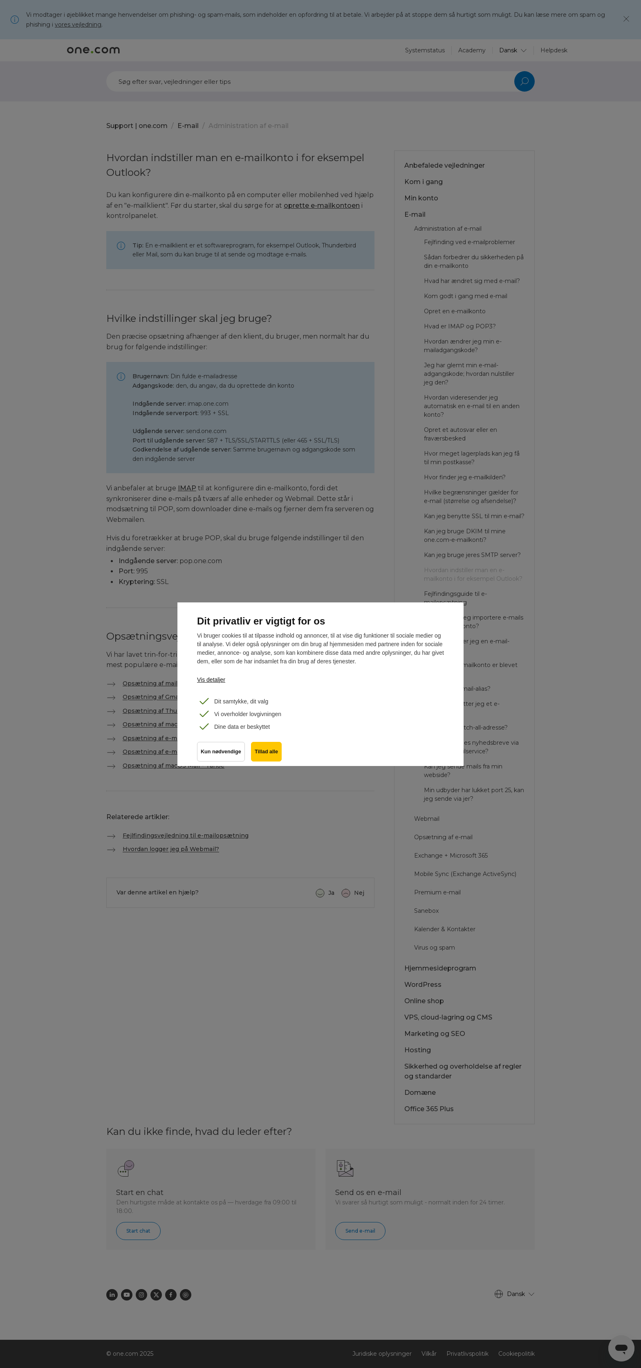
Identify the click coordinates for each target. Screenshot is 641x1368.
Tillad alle (266, 752)
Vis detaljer (211, 679)
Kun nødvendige (221, 752)
